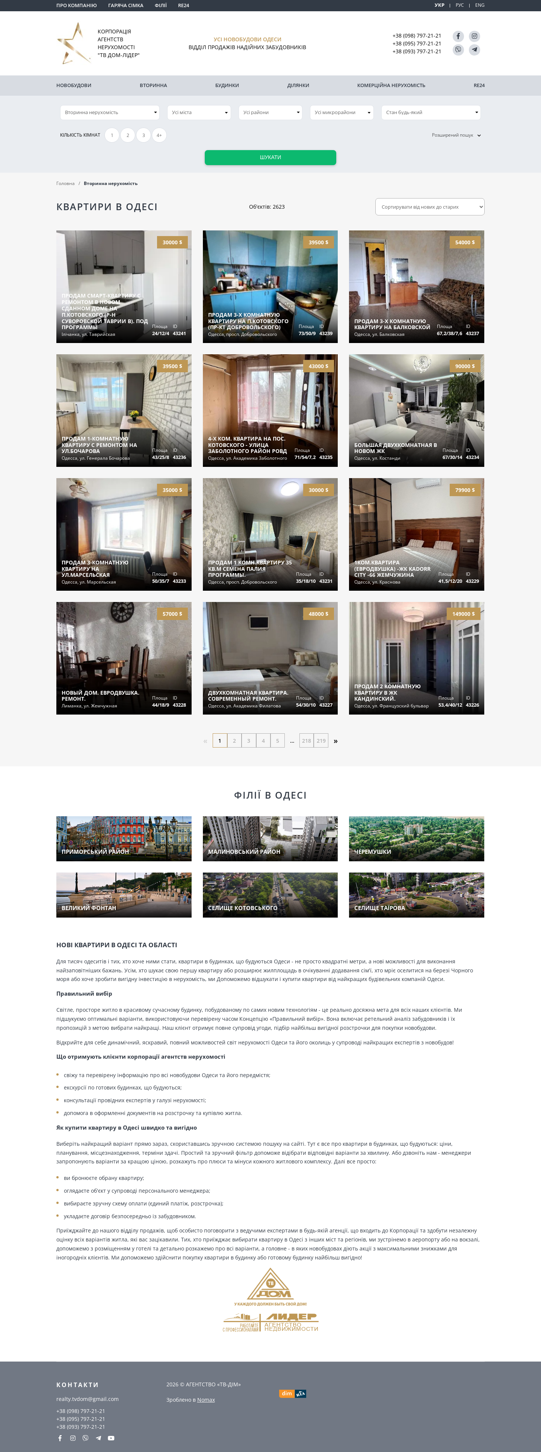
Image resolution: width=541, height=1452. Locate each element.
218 (308, 739)
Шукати (270, 156)
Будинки (227, 84)
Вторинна (153, 84)
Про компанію (76, 5)
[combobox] (199, 110)
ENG (480, 5)
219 (323, 739)
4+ (159, 133)
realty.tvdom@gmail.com (87, 1398)
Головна (65, 181)
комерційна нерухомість (391, 84)
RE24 (183, 5)
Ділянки (298, 84)
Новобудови (73, 84)
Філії (161, 5)
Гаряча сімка (126, 5)
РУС (459, 5)
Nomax (206, 1398)
